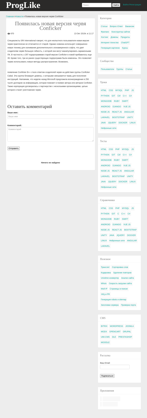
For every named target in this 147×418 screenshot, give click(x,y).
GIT (113, 96)
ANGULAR (129, 112)
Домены (114, 37)
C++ (125, 96)
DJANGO (117, 106)
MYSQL (118, 90)
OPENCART (115, 331)
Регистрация (135, 4)
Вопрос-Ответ (116, 26)
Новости (19, 16)
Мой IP (104, 289)
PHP (127, 90)
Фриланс (105, 32)
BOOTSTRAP (118, 117)
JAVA (103, 123)
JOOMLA (129, 326)
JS (132, 90)
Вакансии (129, 26)
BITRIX (104, 326)
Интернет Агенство (110, 42)
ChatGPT (125, 42)
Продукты (125, 37)
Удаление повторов (122, 272)
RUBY (117, 101)
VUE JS (126, 106)
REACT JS (117, 112)
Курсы (125, 48)
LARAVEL (105, 117)
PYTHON (105, 96)
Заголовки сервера (110, 305)
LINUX (133, 123)
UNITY (130, 117)
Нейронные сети (108, 128)
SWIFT (125, 101)
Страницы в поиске (119, 289)
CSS (111, 90)
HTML (103, 90)
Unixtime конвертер (110, 278)
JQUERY (112, 123)
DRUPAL (127, 331)
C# (130, 96)
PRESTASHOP (125, 337)
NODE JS (105, 112)
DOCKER (123, 123)
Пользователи (107, 69)
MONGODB (106, 101)
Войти (126, 4)
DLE (114, 337)
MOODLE (105, 342)
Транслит (105, 267)
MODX (104, 331)
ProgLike (23, 5)
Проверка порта (128, 305)
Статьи (104, 26)
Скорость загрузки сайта (120, 283)
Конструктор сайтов (121, 32)
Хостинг (104, 37)
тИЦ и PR (105, 294)
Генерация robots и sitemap (113, 299)
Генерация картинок (110, 48)
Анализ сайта (127, 278)
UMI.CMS (105, 337)
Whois (104, 283)
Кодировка (106, 272)
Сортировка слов (120, 267)
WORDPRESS (116, 326)
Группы (119, 69)
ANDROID (105, 106)
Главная (10, 16)
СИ (119, 96)
